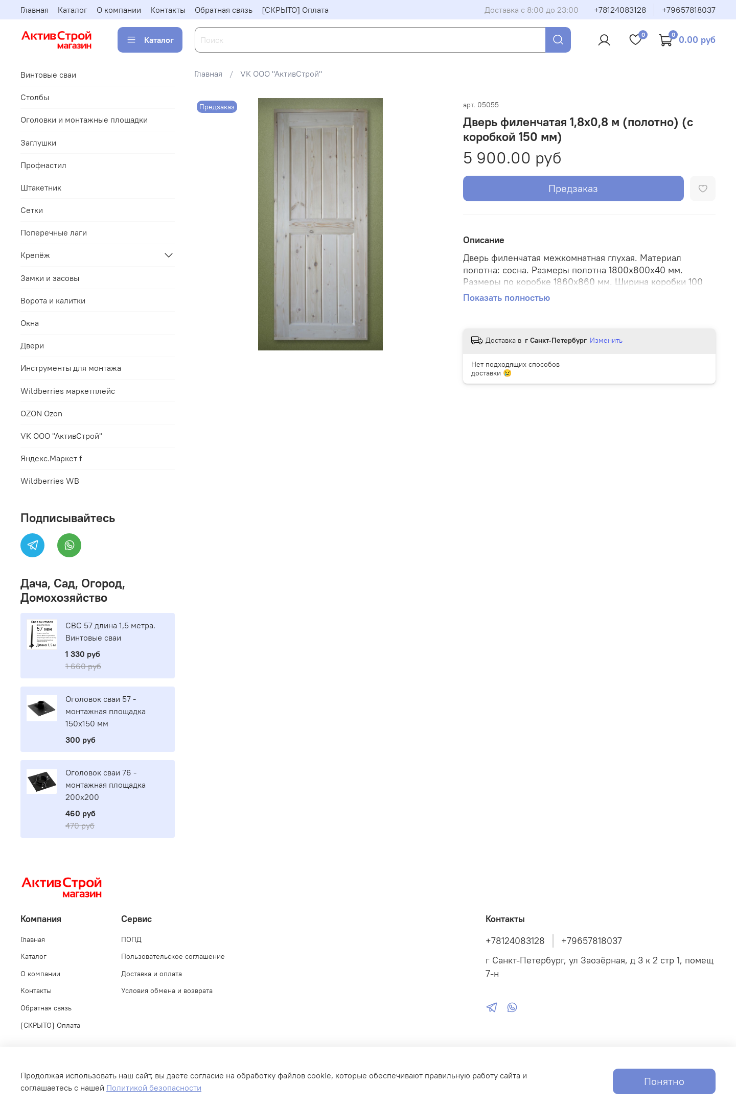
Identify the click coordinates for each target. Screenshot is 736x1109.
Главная (34, 10)
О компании (119, 10)
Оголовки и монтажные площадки (84, 119)
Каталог (72, 10)
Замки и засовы (49, 278)
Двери (32, 345)
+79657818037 (689, 10)
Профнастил (43, 165)
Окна (29, 323)
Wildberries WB (49, 481)
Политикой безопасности (153, 1087)
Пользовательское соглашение (173, 956)
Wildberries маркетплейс (67, 391)
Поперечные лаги (53, 232)
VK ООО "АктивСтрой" (281, 73)
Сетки (31, 210)
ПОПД (131, 939)
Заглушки (38, 142)
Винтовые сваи (48, 74)
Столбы (34, 97)
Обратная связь (223, 10)
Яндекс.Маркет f (51, 458)
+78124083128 (620, 10)
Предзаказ (573, 188)
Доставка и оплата (151, 973)
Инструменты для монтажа (70, 368)
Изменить (606, 340)
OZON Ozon (41, 413)
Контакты (168, 10)
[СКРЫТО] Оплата (295, 10)
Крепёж (35, 255)
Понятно (664, 1081)
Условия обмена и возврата (167, 990)
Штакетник (40, 187)
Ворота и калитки (52, 300)
